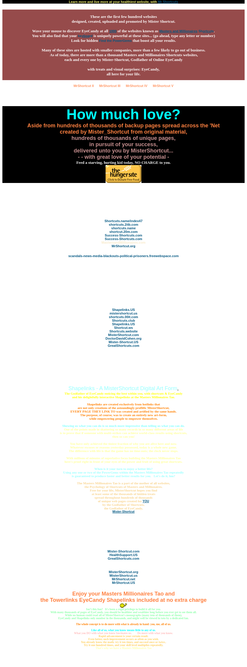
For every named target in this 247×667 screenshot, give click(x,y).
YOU (146, 501)
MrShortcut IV (136, 86)
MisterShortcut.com (123, 335)
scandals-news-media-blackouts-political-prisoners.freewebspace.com (123, 256)
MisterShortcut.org (123, 572)
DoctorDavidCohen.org (123, 338)
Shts (206, 31)
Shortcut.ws (123, 327)
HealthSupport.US (123, 555)
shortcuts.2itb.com (123, 224)
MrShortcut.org (123, 246)
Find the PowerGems (115, 40)
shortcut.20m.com (123, 231)
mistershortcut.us (124, 313)
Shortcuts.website (123, 331)
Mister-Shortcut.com (124, 551)
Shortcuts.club (123, 320)
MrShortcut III (110, 86)
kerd (85, 36)
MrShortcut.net (123, 579)
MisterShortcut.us (123, 575)
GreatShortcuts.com (123, 345)
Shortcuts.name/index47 (123, 221)
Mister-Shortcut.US (123, 342)
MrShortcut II (84, 86)
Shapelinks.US (123, 310)
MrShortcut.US (123, 582)
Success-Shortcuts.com (123, 235)
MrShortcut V (163, 86)
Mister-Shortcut (123, 511)
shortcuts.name (123, 228)
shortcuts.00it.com (123, 317)
